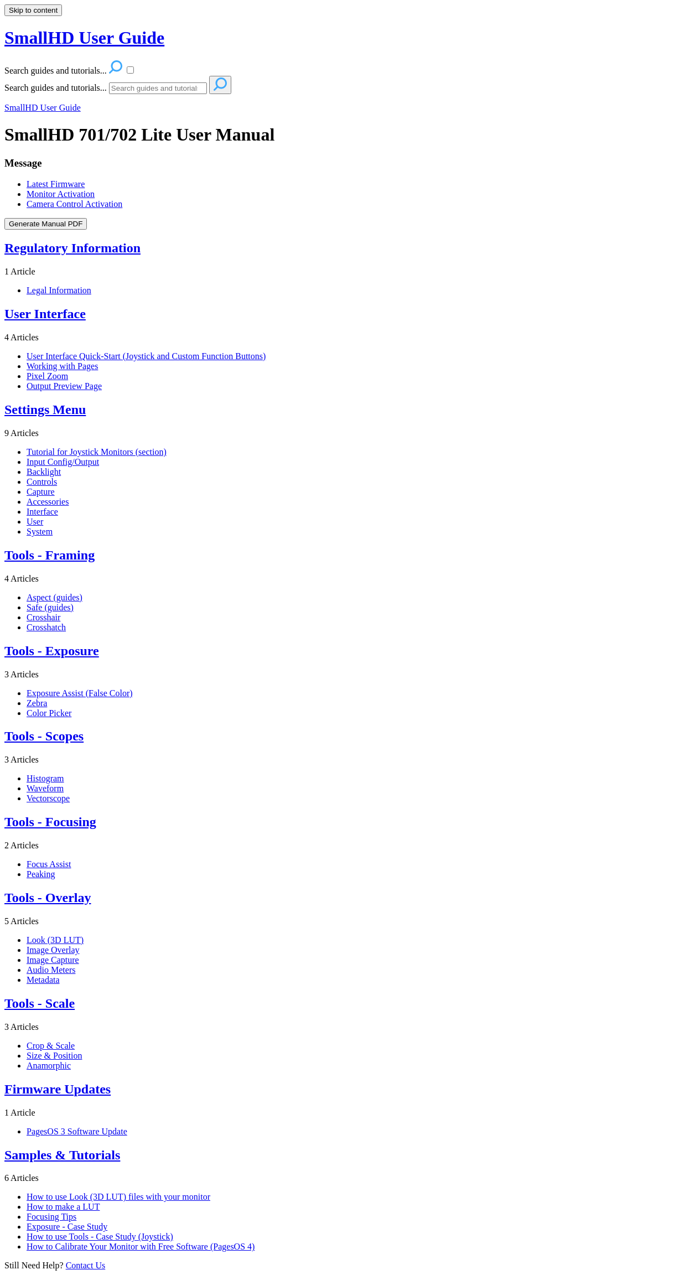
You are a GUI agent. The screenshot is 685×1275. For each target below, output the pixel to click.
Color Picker (49, 713)
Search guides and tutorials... (55, 87)
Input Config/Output (63, 462)
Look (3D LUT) (55, 940)
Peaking (41, 874)
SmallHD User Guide (42, 107)
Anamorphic (49, 1065)
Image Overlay (53, 950)
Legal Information (59, 290)
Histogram (45, 778)
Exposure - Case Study (67, 1226)
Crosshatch (46, 627)
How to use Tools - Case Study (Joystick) (100, 1236)
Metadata (43, 979)
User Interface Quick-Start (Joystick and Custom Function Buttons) (146, 356)
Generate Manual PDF (45, 224)
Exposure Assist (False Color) (80, 693)
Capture (41, 491)
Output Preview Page (64, 386)
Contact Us (86, 1265)
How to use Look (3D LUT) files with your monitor (118, 1196)
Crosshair (43, 617)
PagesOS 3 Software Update (77, 1131)
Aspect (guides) (54, 597)
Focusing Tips (51, 1216)
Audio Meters (51, 970)
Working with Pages (62, 366)
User (35, 521)
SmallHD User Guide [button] (84, 38)
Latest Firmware (56, 184)
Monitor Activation (61, 194)
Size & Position (54, 1055)
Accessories (48, 501)
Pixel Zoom (47, 376)
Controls (42, 481)
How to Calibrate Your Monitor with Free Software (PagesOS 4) (141, 1246)
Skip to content (33, 10)
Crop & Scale (51, 1045)
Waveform (45, 788)
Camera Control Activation (74, 204)
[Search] (158, 88)
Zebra (37, 703)
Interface (42, 511)
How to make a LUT (63, 1206)
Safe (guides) (50, 607)
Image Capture (53, 960)
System (40, 531)
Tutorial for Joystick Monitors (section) (97, 452)
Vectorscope (48, 798)
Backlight (44, 471)
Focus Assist (49, 864)
